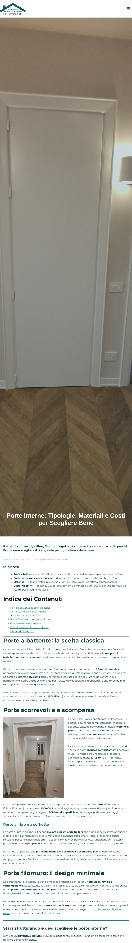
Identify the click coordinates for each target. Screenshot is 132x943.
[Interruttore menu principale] (128, 8)
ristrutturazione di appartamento (31, 692)
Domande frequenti (22, 631)
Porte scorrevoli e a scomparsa (28, 611)
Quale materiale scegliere (25, 623)
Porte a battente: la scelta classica (30, 607)
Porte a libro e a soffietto (28, 615)
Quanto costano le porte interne (29, 627)
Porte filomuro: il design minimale (30, 619)
